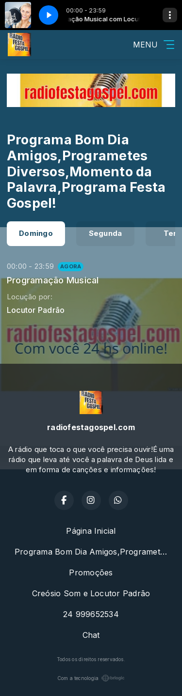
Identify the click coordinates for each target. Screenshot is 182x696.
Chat (91, 635)
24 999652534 (91, 614)
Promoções (91, 572)
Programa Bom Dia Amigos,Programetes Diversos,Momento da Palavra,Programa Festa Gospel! (95, 552)
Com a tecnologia (91, 678)
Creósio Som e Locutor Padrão (91, 593)
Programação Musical (53, 280)
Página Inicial (91, 531)
